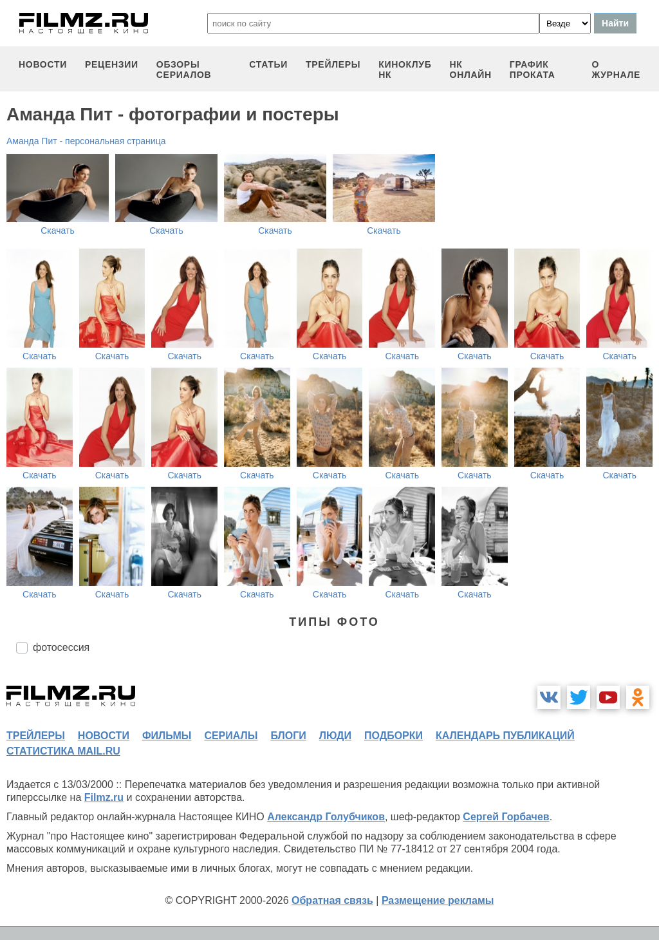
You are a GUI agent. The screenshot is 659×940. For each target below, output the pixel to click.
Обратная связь (332, 900)
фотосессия (61, 647)
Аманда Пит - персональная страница (85, 141)
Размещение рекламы (438, 900)
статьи (268, 64)
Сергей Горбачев (506, 816)
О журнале (615, 69)
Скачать (58, 230)
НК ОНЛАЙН (471, 69)
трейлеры (333, 64)
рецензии (111, 64)
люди (335, 735)
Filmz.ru (104, 797)
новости (43, 64)
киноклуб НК (404, 69)
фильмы (166, 735)
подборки (393, 735)
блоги (288, 735)
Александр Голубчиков (326, 816)
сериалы (230, 735)
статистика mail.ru (63, 751)
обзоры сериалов (184, 69)
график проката (532, 69)
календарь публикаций (505, 735)
